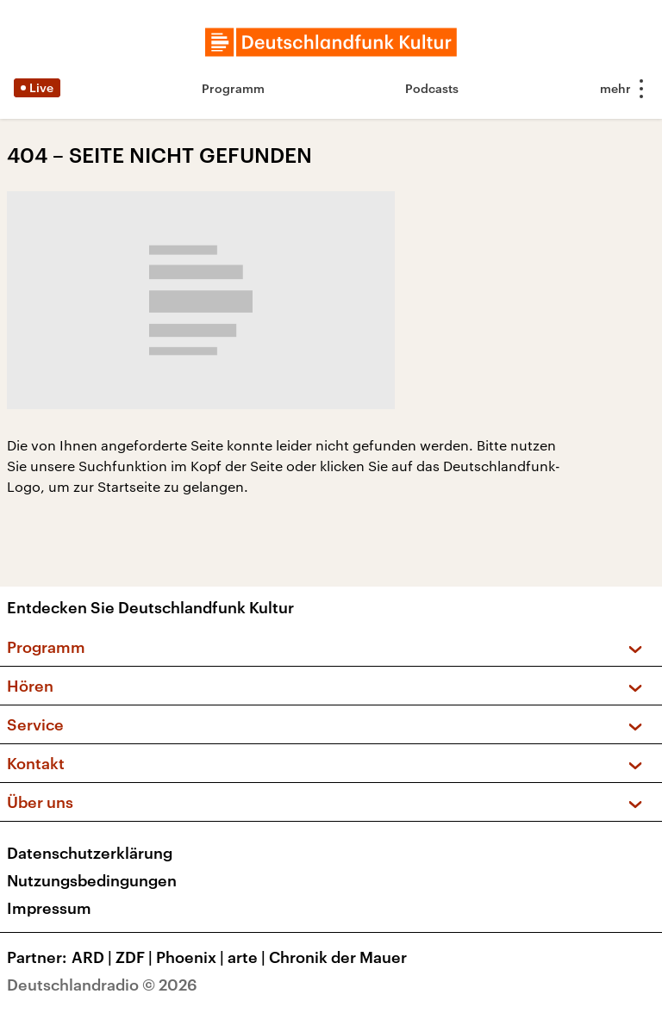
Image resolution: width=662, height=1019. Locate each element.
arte (248, 957)
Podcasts (432, 88)
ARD (94, 957)
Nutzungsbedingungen (92, 880)
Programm (233, 88)
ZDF (136, 957)
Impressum (49, 907)
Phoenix (192, 957)
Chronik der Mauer (338, 957)
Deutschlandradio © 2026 (102, 984)
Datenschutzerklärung (89, 852)
